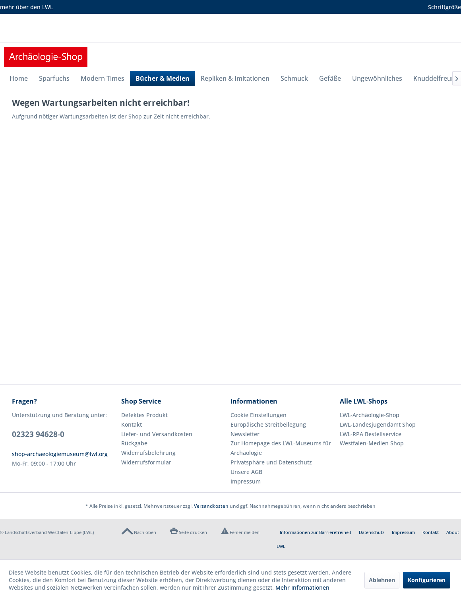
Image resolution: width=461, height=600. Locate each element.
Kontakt (131, 424)
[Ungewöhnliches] (377, 78)
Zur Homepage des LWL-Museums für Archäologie (280, 447)
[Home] (18, 78)
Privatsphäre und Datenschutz (271, 462)
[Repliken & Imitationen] (235, 78)
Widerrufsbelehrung (148, 452)
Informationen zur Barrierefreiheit (315, 532)
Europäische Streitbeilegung (268, 424)
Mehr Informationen (302, 587)
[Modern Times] (102, 78)
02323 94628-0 (38, 434)
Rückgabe (134, 443)
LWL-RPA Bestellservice (370, 434)
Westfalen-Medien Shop (372, 443)
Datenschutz (371, 532)
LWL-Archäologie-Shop (369, 415)
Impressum (245, 481)
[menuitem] (18, 78)
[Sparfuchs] (54, 78)
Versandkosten (211, 506)
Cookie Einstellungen (258, 415)
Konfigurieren (427, 580)
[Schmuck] (294, 78)
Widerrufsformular (146, 462)
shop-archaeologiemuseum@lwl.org (60, 454)
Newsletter (245, 434)
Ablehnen (382, 580)
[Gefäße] (330, 78)
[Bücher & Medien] (162, 78)
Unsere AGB (246, 472)
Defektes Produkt (144, 415)
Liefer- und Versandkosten (156, 434)
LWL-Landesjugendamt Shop (378, 424)
